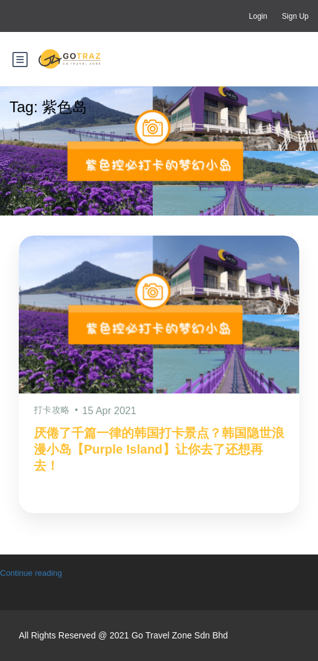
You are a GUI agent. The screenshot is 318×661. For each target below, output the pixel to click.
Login (258, 16)
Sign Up (295, 16)
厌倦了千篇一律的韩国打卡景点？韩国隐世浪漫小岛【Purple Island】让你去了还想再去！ (159, 449)
